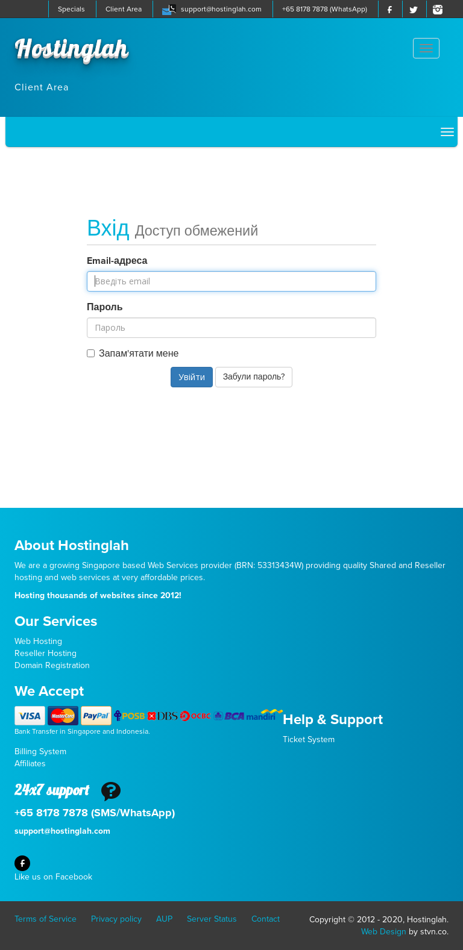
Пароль (105, 307)
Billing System (40, 751)
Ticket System (309, 739)
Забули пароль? (254, 377)
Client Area (124, 9)
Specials (71, 9)
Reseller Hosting (45, 653)
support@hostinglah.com (221, 9)
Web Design (383, 932)
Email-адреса (117, 261)
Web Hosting (38, 641)
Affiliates (30, 763)
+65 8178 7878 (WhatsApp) (324, 9)
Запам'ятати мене (132, 354)
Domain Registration (52, 665)
